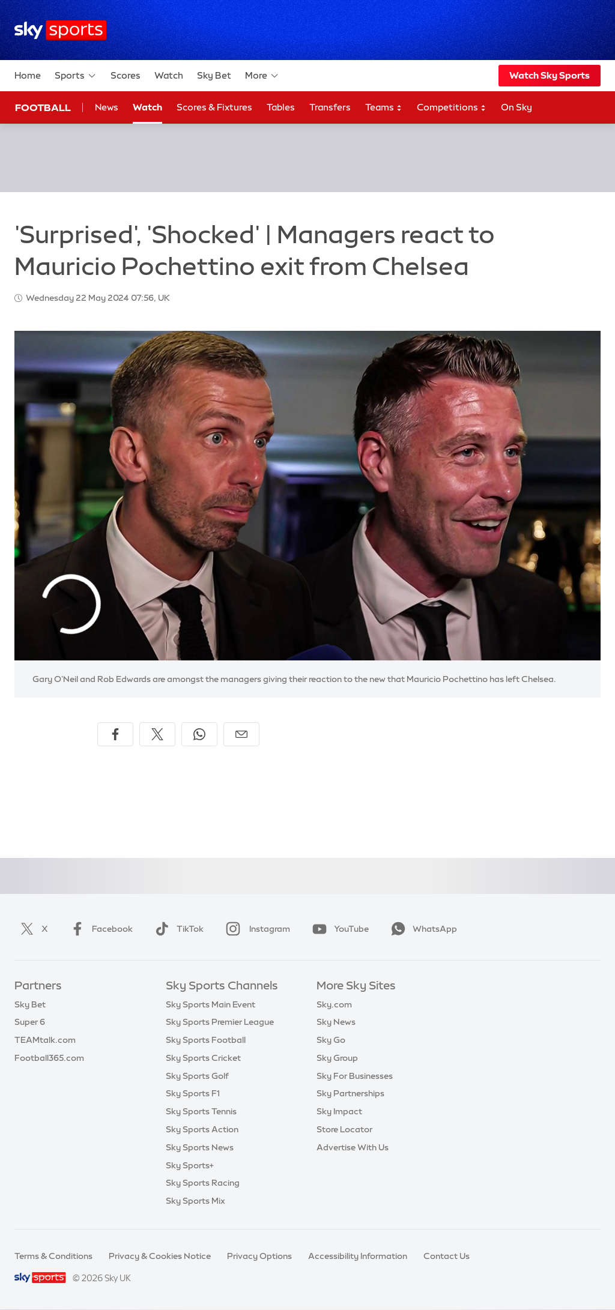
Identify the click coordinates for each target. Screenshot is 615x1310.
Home (27, 75)
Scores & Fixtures (214, 107)
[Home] (60, 30)
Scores (126, 75)
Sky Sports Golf (197, 1076)
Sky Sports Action (202, 1129)
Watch (168, 75)
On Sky (516, 107)
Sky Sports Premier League (220, 1022)
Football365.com (49, 1058)
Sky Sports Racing (203, 1183)
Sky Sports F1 (193, 1093)
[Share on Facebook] (115, 734)
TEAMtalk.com (45, 1040)
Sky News (336, 1022)
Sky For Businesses (355, 1076)
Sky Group (337, 1058)
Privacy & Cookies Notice (160, 1256)
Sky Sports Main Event (210, 1004)
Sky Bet (214, 75)
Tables (281, 107)
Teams (383, 108)
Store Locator (344, 1129)
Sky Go (331, 1040)
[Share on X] (157, 734)
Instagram (255, 929)
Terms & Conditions (53, 1256)
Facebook (99, 929)
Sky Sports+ (190, 1165)
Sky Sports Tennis (201, 1111)
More (262, 75)
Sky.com (334, 1004)
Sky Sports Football (206, 1040)
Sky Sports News (200, 1147)
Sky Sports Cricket (203, 1058)
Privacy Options (259, 1256)
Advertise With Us (353, 1147)
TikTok (177, 929)
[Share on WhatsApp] (199, 734)
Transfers (330, 107)
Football (43, 107)
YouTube (338, 929)
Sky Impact (339, 1111)
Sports (76, 75)
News (106, 107)
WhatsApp (421, 929)
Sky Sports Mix (195, 1201)
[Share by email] (241, 734)
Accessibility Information (357, 1256)
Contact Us (446, 1256)
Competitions (451, 108)
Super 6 (29, 1022)
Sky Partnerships (350, 1093)
